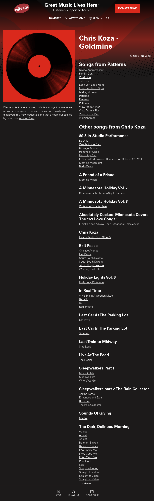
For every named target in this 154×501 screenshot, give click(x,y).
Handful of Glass (89, 152)
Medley (83, 418)
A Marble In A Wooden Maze (96, 296)
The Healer (85, 360)
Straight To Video (89, 472)
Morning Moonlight (90, 163)
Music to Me (86, 373)
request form (26, 118)
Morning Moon (88, 180)
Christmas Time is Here (93, 206)
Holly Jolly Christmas (91, 282)
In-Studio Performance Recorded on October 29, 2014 (110, 159)
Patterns (84, 96)
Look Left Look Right (91, 85)
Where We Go (87, 381)
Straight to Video (89, 476)
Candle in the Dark (90, 144)
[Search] (108, 18)
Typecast (84, 333)
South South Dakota (91, 258)
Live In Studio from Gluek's (95, 237)
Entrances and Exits (90, 397)
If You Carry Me (88, 450)
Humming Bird (87, 155)
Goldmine (85, 77)
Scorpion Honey (88, 468)
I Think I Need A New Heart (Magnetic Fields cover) (109, 224)
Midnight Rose (88, 92)
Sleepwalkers (87, 377)
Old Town (84, 320)
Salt (81, 465)
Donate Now (127, 8)
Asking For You (87, 394)
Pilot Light (85, 461)
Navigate (53, 18)
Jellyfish (84, 81)
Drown (83, 303)
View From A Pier (89, 107)
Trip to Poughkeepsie (91, 265)
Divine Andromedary (91, 70)
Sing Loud (85, 347)
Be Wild (83, 141)
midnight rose (87, 118)
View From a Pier (89, 110)
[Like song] (140, 56)
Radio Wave (86, 166)
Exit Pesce (85, 254)
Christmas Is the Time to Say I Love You (102, 193)
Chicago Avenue (88, 148)
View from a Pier (89, 114)
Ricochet (84, 401)
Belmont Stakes (88, 443)
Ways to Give (75, 18)
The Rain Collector (90, 405)
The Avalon (85, 483)
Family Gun (86, 74)
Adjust (83, 431)
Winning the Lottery (91, 269)
